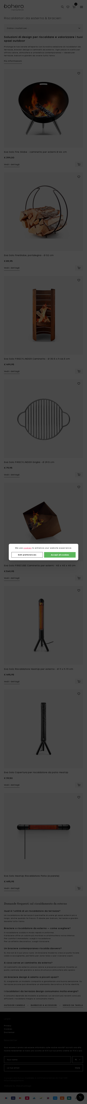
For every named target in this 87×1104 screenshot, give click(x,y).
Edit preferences (27, 555)
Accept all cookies (60, 555)
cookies (27, 548)
